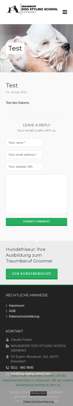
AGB (12, 311)
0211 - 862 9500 (22, 367)
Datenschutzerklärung (24, 316)
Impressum (16, 305)
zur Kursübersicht (31, 273)
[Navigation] (64, 12)
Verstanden (38, 393)
